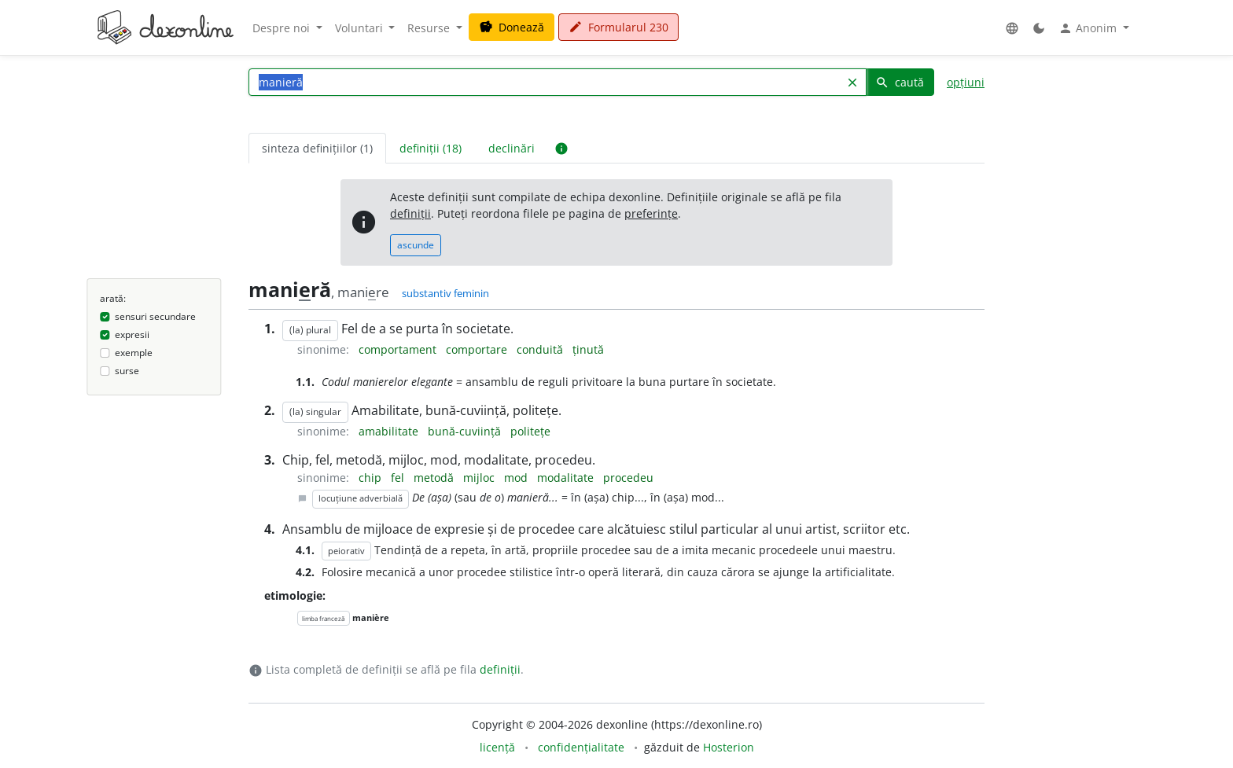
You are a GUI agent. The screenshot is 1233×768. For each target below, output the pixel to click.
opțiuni (966, 82)
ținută (588, 349)
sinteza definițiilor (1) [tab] (317, 148)
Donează (511, 27)
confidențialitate (581, 747)
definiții (410, 213)
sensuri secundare (155, 316)
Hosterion (728, 747)
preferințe (651, 213)
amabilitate (390, 431)
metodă (435, 477)
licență (497, 747)
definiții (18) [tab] (430, 148)
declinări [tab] (511, 148)
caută (899, 82)
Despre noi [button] (282, 27)
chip (372, 477)
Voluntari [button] (360, 27)
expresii (132, 334)
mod (517, 477)
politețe (530, 431)
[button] (1012, 27)
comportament (399, 349)
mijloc (480, 477)
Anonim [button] (1089, 28)
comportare (478, 349)
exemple (134, 352)
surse (127, 370)
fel (399, 477)
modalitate (567, 477)
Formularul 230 (618, 27)
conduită (541, 349)
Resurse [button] (430, 27)
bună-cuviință (466, 431)
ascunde (415, 245)
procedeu (628, 477)
